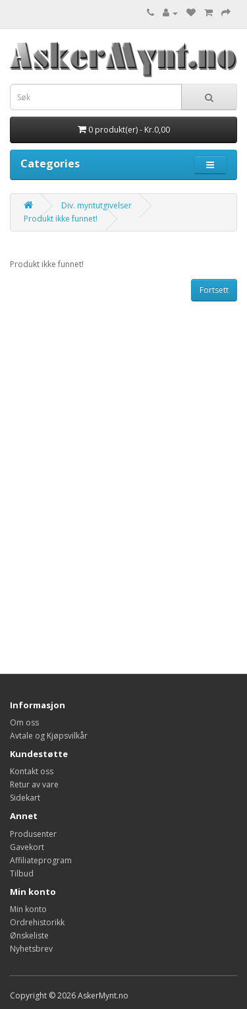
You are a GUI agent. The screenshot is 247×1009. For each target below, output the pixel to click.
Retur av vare (34, 784)
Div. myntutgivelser (96, 205)
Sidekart (25, 797)
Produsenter (33, 834)
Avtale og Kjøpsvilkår (49, 735)
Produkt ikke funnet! (60, 218)
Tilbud (22, 873)
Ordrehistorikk (37, 922)
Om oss (24, 722)
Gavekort (27, 847)
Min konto (28, 909)
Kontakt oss (31, 771)
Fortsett (214, 289)
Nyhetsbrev (31, 948)
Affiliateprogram (41, 860)
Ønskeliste (29, 935)
